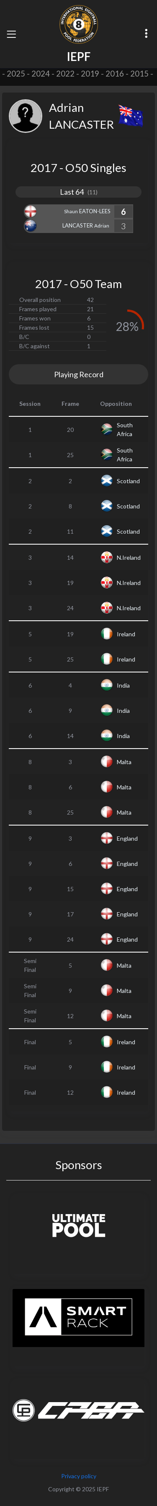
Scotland (128, 480)
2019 (90, 73)
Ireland (126, 634)
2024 (40, 73)
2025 (16, 73)
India (123, 685)
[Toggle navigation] (11, 34)
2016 (115, 73)
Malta (124, 761)
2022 (65, 73)
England (127, 838)
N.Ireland (129, 557)
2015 (139, 73)
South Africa (125, 429)
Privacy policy (78, 1476)
